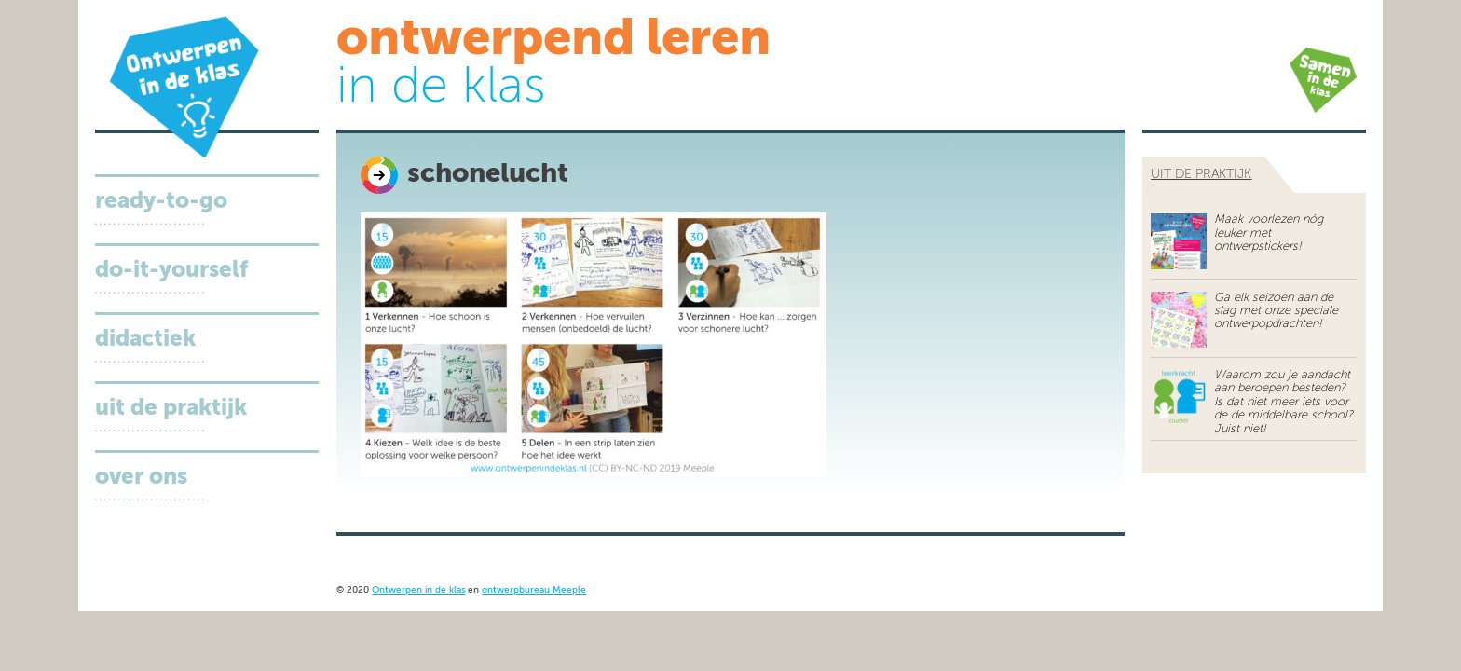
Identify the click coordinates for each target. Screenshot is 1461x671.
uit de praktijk (1201, 174)
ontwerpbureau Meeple (534, 590)
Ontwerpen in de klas (418, 590)
